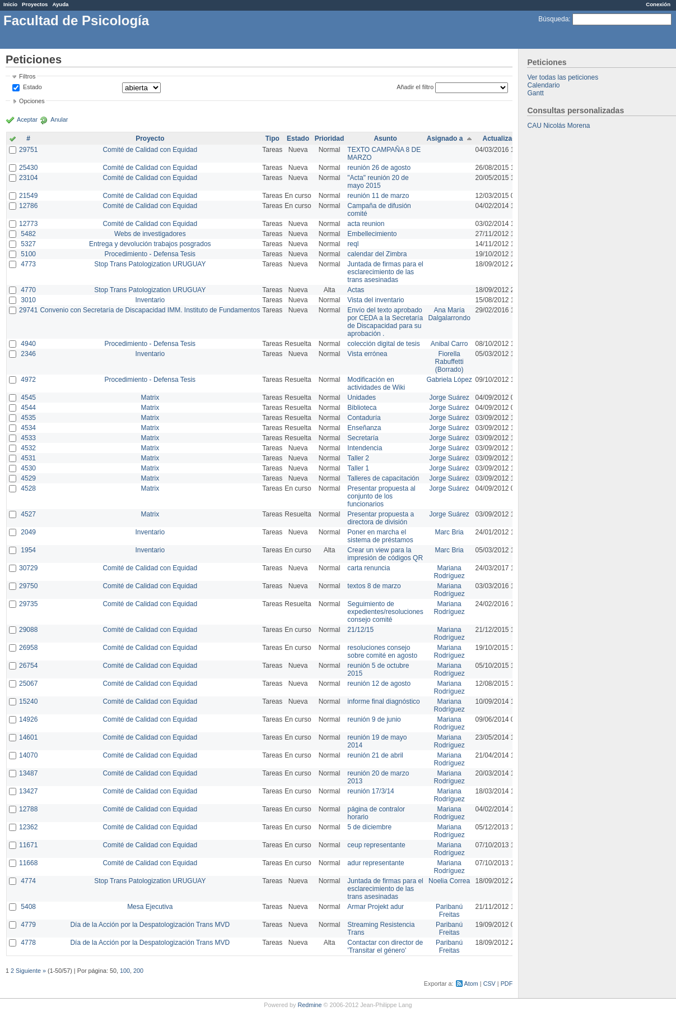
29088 (28, 630)
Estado (32, 87)
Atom (471, 983)
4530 (28, 468)
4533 (28, 438)
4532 (28, 448)
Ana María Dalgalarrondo (449, 314)
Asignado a (445, 138)
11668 (28, 863)
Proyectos (35, 4)
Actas (355, 290)
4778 (28, 943)
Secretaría (362, 438)
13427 (28, 791)
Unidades (361, 397)
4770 (28, 290)
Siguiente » (31, 970)
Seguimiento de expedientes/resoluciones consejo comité (385, 612)
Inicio (10, 4)
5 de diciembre (369, 827)
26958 (28, 648)
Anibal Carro (449, 344)
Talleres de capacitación (383, 478)
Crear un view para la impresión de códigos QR (385, 554)
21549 (28, 196)
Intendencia (364, 448)
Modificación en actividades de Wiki (376, 383)
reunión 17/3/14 (370, 791)
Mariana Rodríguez (448, 572)
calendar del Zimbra (377, 254)
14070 (28, 755)
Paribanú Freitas (449, 910)
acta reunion (365, 224)
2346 (28, 354)
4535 (28, 418)
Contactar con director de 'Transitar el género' (385, 946)
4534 (28, 428)
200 (138, 970)
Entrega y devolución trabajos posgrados (150, 244)
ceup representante (376, 845)
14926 (28, 719)
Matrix (150, 397)
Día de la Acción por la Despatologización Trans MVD (150, 925)
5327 (28, 244)
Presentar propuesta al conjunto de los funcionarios (381, 496)
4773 (28, 264)
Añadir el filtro (415, 87)
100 (125, 970)
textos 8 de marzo (373, 586)
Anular (59, 119)
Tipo (272, 138)
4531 (28, 458)
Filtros (27, 76)
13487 (28, 773)
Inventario (150, 300)
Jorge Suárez (449, 397)
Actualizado (501, 138)
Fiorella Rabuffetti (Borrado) (449, 361)
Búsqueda (553, 19)
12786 (28, 206)
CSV (489, 983)
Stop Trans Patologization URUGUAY (150, 264)
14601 (28, 737)
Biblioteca (361, 408)
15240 (28, 701)
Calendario (543, 85)
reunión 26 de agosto (379, 168)
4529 (28, 478)
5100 (28, 254)
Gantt (535, 93)
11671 (28, 845)
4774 (28, 881)
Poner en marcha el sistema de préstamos (380, 536)
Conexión (658, 4)
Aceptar (27, 119)
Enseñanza (364, 428)
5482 (28, 234)
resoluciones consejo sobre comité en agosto (382, 651)
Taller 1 (358, 468)
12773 (28, 224)
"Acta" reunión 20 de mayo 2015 (377, 182)
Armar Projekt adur (375, 907)
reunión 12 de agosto (379, 683)
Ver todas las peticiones (562, 77)
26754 (28, 666)
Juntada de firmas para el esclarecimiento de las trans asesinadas (385, 272)
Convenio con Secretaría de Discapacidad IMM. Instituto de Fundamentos (150, 310)
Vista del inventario (375, 300)
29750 (28, 586)
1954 (28, 550)
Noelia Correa (449, 881)
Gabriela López (449, 380)
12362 (28, 827)
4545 (28, 397)
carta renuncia (368, 568)
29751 (28, 150)
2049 (28, 532)
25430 (28, 168)
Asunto (385, 138)
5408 (28, 907)
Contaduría (363, 418)
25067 (28, 683)
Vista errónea (367, 354)
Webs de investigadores (150, 234)
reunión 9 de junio (373, 719)
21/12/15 (360, 630)
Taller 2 (358, 458)
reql (352, 244)
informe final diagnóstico (383, 701)
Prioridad (329, 138)
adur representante (375, 863)
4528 (28, 488)
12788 (28, 809)
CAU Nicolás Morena (558, 126)
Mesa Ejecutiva (150, 907)
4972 (28, 380)
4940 (28, 344)
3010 (28, 300)
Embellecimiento (372, 234)
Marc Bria (449, 532)
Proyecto (150, 138)
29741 (28, 310)
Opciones (32, 101)
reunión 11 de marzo (378, 196)
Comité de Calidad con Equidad (149, 150)
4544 (28, 408)
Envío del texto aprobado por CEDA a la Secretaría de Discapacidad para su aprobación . (385, 322)
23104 (28, 178)
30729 (28, 568)
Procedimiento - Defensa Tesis (150, 254)
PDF (507, 983)
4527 (28, 514)
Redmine (309, 1004)
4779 (28, 925)
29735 (28, 604)
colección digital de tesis (383, 344)
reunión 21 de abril (375, 755)
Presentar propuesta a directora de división (380, 518)
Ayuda (60, 4)
